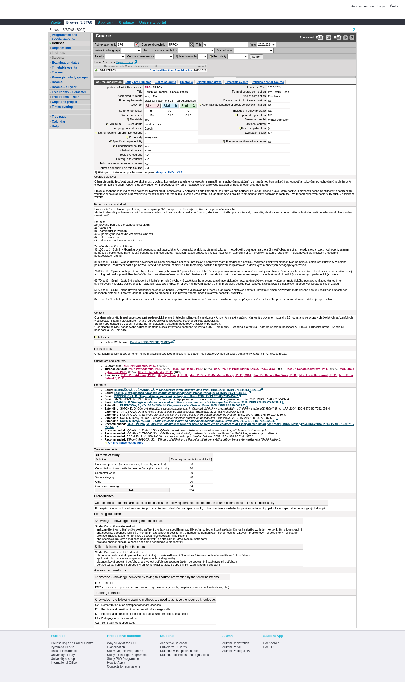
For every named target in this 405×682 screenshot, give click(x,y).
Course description (109, 82)
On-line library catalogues (125, 442)
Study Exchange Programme (126, 655)
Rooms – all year (64, 87)
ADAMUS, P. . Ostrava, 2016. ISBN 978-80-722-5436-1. (198, 402)
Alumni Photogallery (236, 651)
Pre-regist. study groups (70, 77)
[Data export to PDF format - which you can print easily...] (320, 37)
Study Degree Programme (125, 651)
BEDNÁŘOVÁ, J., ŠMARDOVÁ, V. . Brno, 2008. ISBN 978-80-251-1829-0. (187, 389)
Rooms (57, 82)
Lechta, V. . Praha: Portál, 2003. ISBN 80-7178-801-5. (180, 393)
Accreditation (225, 50)
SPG (148, 87)
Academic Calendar (173, 643)
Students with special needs (179, 651)
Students (58, 57)
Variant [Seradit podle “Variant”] (202, 66)
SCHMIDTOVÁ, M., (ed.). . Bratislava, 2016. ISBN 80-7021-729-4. (197, 420)
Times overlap (62, 107)
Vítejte (56, 22)
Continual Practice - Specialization (171, 70)
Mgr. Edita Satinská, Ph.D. (155, 372)
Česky (394, 6)
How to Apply (116, 662)
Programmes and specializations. (64, 36)
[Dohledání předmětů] (191, 44)
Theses (57, 72)
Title (198, 44)
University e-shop (63, 659)
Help (55, 126)
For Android (271, 643)
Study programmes (138, 82)
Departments (61, 48)
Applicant (105, 22)
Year (253, 44)
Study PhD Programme (123, 659)
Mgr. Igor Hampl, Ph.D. (188, 368)
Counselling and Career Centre (72, 643)
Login (381, 6)
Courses (58, 43)
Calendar (58, 121)
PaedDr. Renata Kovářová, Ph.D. (307, 368)
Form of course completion (160, 50)
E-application (116, 647)
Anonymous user (363, 6)
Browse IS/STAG (79, 22)
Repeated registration (252, 115)
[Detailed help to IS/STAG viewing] (352, 37)
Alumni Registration (235, 643)
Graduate (126, 22)
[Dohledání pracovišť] (136, 44)
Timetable (186, 82)
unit (105, 44)
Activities (103, 337)
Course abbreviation (154, 44)
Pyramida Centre (62, 647)
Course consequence (140, 56)
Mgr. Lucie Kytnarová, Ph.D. (318, 375)
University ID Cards (173, 647)
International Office (64, 662)
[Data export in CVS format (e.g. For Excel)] (338, 37)
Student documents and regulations (184, 655)
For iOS (268, 647)
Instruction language (107, 50)
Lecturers (58, 53)
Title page (59, 116)
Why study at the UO (121, 643)
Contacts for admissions (123, 666)
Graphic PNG (165, 172)
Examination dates (65, 62)
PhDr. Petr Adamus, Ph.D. (139, 365)
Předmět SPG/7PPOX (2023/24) (151, 342)
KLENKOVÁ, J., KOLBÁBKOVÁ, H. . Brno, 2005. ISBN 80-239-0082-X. (183, 405)
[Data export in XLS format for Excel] (329, 37)
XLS (179, 172)
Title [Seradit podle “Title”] (155, 66)
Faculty (99, 56)
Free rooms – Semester (69, 92)
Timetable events (64, 67)
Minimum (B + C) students (125, 123)
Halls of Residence (64, 651)
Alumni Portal (231, 647)
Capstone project (64, 102)
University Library (63, 655)
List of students (165, 82)
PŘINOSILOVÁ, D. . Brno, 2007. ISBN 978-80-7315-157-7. (176, 396)
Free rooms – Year (65, 97)
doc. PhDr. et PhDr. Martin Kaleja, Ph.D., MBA (244, 368)
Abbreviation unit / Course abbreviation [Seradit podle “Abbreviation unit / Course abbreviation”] (126, 66)
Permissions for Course (268, 82)
